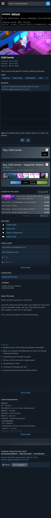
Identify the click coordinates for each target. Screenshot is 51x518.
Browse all (43, 193)
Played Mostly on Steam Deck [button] (13, 473)
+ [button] (46, 79)
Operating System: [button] (37, 473)
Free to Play (17, 79)
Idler (40, 79)
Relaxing (6, 79)
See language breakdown (9, 455)
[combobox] (27, 4)
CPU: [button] (4, 477)
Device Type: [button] (24, 477)
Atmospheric (30, 79)
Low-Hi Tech (13, 62)
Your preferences (39, 455)
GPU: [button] (12, 477)
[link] (29, 184)
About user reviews (25, 455)
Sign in (3, 134)
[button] (25, 89)
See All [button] (43, 217)
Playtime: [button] (37, 470)
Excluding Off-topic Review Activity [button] (15, 470)
